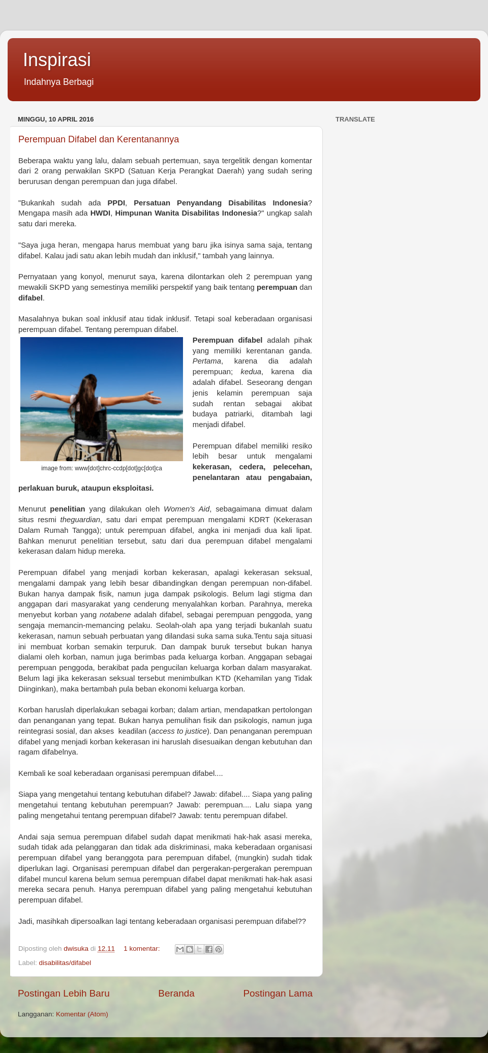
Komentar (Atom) (82, 1014)
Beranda (176, 993)
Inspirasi (57, 59)
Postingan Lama (278, 993)
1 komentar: (143, 948)
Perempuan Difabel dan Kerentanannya (98, 139)
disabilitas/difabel (65, 963)
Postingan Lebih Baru (64, 993)
